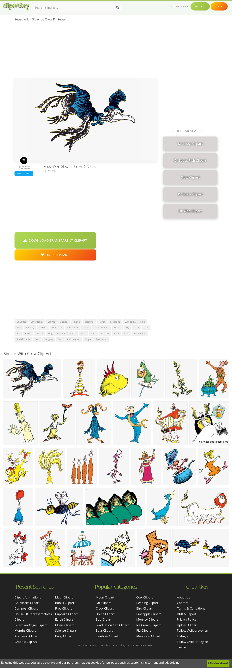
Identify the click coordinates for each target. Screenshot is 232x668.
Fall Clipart (103, 603)
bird (18, 327)
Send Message (24, 173)
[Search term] (77, 7)
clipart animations (27, 597)
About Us (183, 597)
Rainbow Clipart (107, 636)
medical (63, 321)
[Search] (117, 7)
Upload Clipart (187, 625)
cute (126, 333)
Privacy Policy (186, 619)
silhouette (72, 327)
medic (85, 327)
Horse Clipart (105, 614)
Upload (200, 6)
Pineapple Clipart (148, 614)
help (142, 321)
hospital (89, 321)
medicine (115, 321)
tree (146, 327)
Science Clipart (65, 630)
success (105, 333)
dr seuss (21, 321)
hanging (48, 339)
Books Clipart (64, 603)
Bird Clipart (144, 608)
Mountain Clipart (148, 636)
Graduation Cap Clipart (112, 625)
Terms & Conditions (191, 608)
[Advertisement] (85, 51)
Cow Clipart (144, 597)
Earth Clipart (64, 619)
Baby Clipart (63, 636)
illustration (101, 339)
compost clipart (26, 608)
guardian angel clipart (30, 625)
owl (37, 339)
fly (127, 327)
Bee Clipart (103, 619)
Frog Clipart (63, 608)
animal (76, 321)
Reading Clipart (147, 603)
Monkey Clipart (147, 619)
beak (116, 333)
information (73, 339)
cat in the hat (101, 327)
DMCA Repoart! (55, 255)
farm (73, 333)
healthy (30, 327)
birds (28, 333)
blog (50, 333)
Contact (182, 603)
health (117, 327)
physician (57, 327)
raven (102, 321)
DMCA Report (186, 614)
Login (219, 6)
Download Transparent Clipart (55, 240)
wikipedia (130, 321)
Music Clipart (64, 625)
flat (18, 333)
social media (23, 339)
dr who (61, 333)
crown (51, 321)
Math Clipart (64, 597)
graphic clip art (25, 642)
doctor (39, 333)
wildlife (43, 327)
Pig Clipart (143, 630)
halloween (140, 333)
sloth (83, 333)
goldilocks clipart (27, 603)
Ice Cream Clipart (148, 625)
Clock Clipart (105, 608)
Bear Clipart (104, 630)
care (136, 327)
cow (60, 339)
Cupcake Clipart (66, 614)
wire (93, 333)
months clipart (25, 630)
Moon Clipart (105, 597)
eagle (88, 339)
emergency (37, 321)
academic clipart (26, 636)
